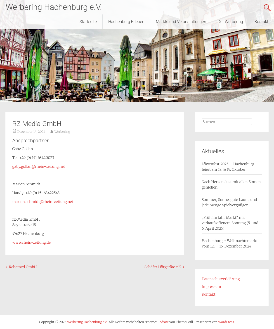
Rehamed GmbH (21, 267)
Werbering (62, 132)
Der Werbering (230, 21)
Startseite (88, 21)
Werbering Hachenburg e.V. (54, 7)
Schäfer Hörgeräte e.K (164, 267)
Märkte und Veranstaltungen (181, 21)
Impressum (211, 286)
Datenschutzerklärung (221, 279)
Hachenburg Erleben (126, 21)
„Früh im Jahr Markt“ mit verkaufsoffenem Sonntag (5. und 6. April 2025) (230, 223)
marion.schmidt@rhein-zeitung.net (42, 201)
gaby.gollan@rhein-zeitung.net (38, 166)
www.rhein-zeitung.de (31, 242)
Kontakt (261, 21)
